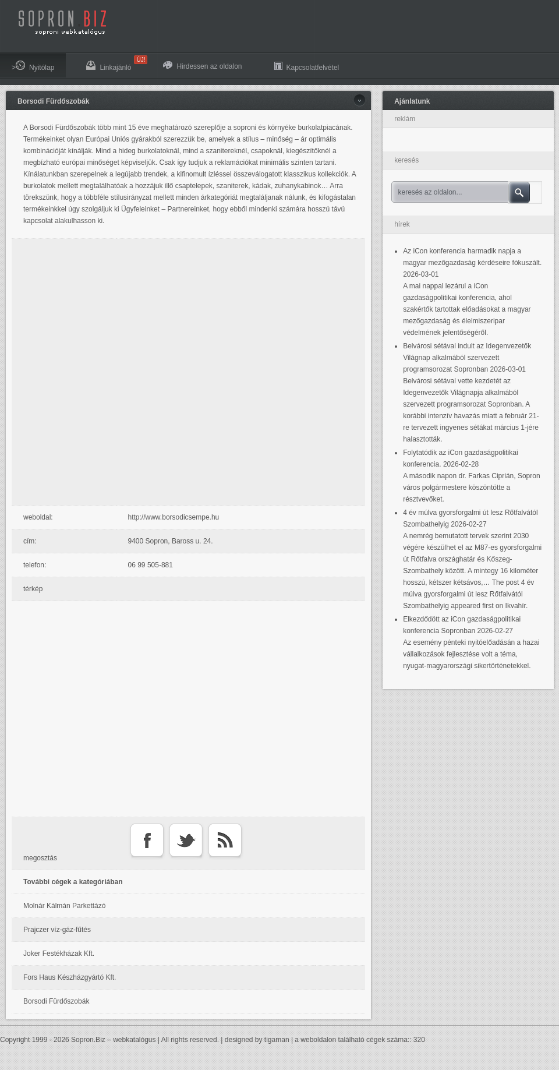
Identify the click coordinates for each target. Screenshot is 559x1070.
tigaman (276, 1040)
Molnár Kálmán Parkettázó (64, 906)
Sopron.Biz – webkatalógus (113, 1040)
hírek (402, 224)
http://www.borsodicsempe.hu (174, 517)
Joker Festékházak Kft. (58, 953)
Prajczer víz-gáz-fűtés (57, 930)
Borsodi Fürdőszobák (53, 101)
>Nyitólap (33, 66)
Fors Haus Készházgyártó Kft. (69, 977)
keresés (406, 160)
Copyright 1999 (23, 1040)
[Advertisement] (127, 372)
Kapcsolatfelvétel (306, 66)
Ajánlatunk (412, 101)
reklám (404, 119)
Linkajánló (114, 63)
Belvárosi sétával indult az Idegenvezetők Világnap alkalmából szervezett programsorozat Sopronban (467, 357)
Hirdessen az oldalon (202, 65)
